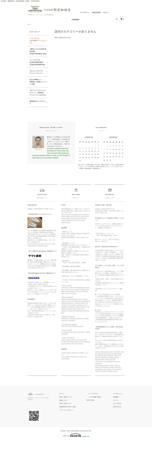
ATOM (100, 436)
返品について (73, 436)
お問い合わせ (119, 443)
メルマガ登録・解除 (100, 433)
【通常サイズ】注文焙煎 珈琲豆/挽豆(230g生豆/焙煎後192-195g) (36, 56)
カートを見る (119, 439)
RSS (95, 436)
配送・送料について (75, 433)
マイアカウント (84, 12)
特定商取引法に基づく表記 (77, 443)
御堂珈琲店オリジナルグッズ (36, 138)
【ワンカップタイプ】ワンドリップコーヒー (36, 90)
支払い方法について (75, 439)
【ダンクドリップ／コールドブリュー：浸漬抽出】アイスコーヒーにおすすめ (36, 124)
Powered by (76, 469)
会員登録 (117, 433)
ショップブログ (99, 430)
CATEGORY (75, 19)
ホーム (29, 24)
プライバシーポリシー (76, 446)
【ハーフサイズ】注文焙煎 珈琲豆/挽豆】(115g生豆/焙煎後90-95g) (36, 73)
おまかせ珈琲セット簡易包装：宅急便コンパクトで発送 (36, 106)
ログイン (106, 12)
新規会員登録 (96, 12)
